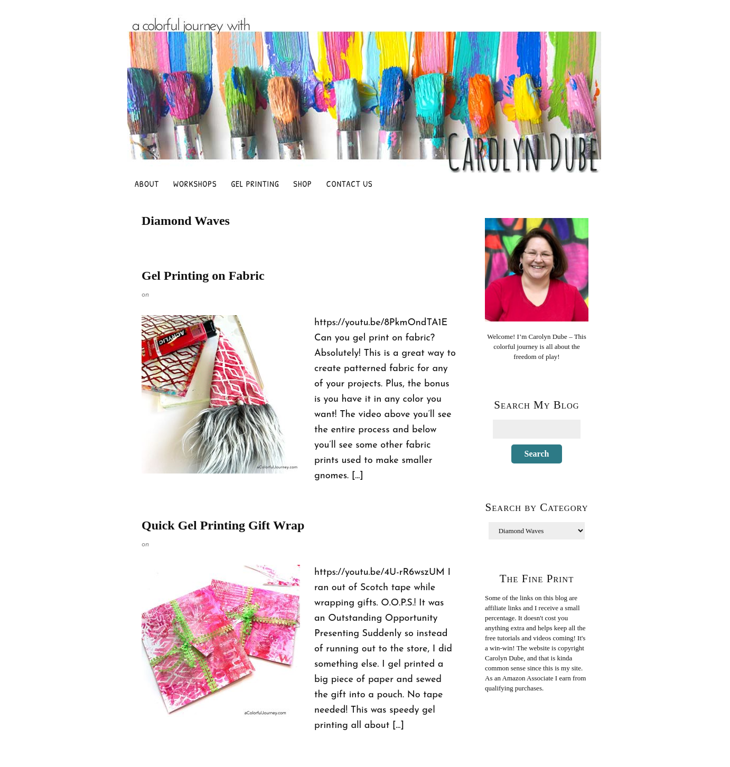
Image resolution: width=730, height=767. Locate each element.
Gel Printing (255, 184)
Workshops (195, 184)
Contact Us (349, 184)
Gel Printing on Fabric (203, 275)
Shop (302, 184)
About (147, 184)
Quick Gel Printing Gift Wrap (223, 525)
